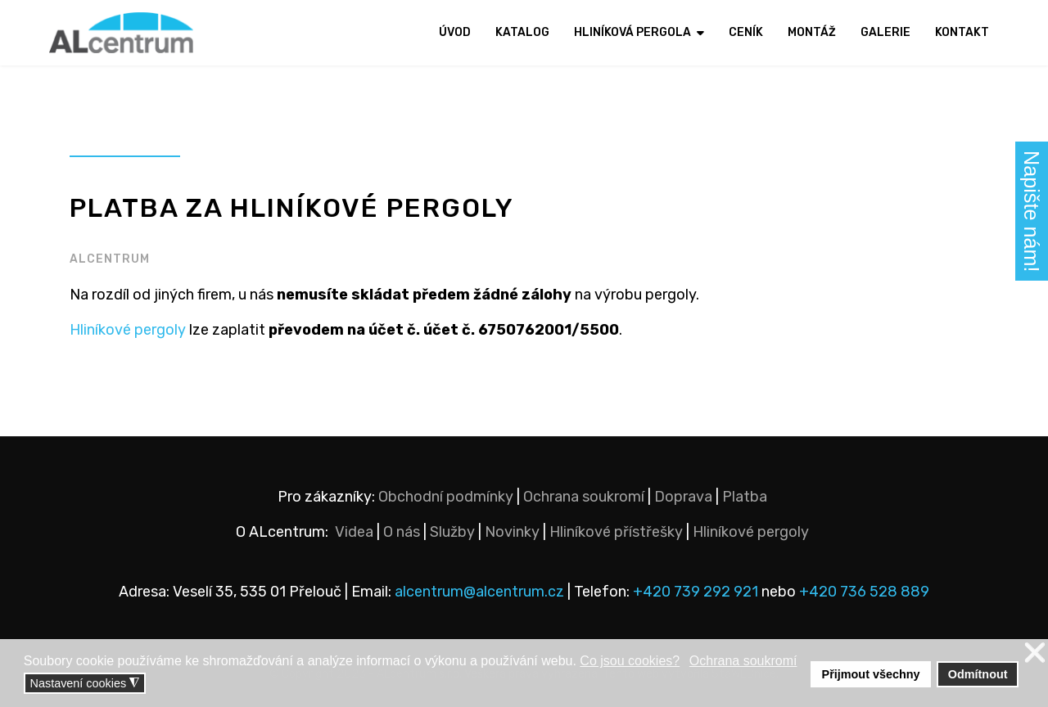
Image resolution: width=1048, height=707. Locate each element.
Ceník (746, 32)
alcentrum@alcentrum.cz (481, 592)
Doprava (683, 497)
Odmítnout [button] (978, 674)
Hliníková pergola (632, 32)
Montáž (812, 32)
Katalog (522, 32)
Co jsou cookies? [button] (630, 661)
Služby (452, 532)
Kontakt (962, 32)
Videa (354, 532)
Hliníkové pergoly (128, 330)
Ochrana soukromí (583, 497)
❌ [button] (1034, 653)
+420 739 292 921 (695, 592)
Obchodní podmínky (445, 497)
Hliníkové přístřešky (616, 532)
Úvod (455, 32)
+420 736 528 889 (864, 592)
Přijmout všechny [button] (871, 674)
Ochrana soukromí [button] (743, 661)
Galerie (885, 32)
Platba (744, 497)
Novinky (512, 532)
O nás (401, 532)
